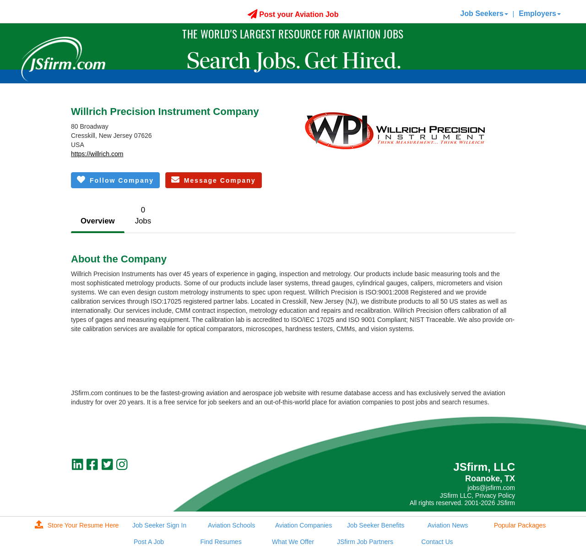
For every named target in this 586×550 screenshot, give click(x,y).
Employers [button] (540, 13)
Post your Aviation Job (293, 14)
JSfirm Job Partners (365, 541)
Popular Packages (520, 525)
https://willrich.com (97, 154)
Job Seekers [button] (484, 13)
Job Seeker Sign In (159, 525)
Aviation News (448, 525)
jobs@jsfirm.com (491, 487)
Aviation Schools (231, 525)
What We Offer (293, 541)
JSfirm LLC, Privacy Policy (477, 495)
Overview (98, 221)
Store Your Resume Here (77, 525)
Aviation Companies (303, 525)
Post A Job (149, 541)
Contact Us (437, 541)
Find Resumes (220, 541)
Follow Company (115, 179)
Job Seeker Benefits (375, 525)
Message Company (213, 179)
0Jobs (143, 215)
